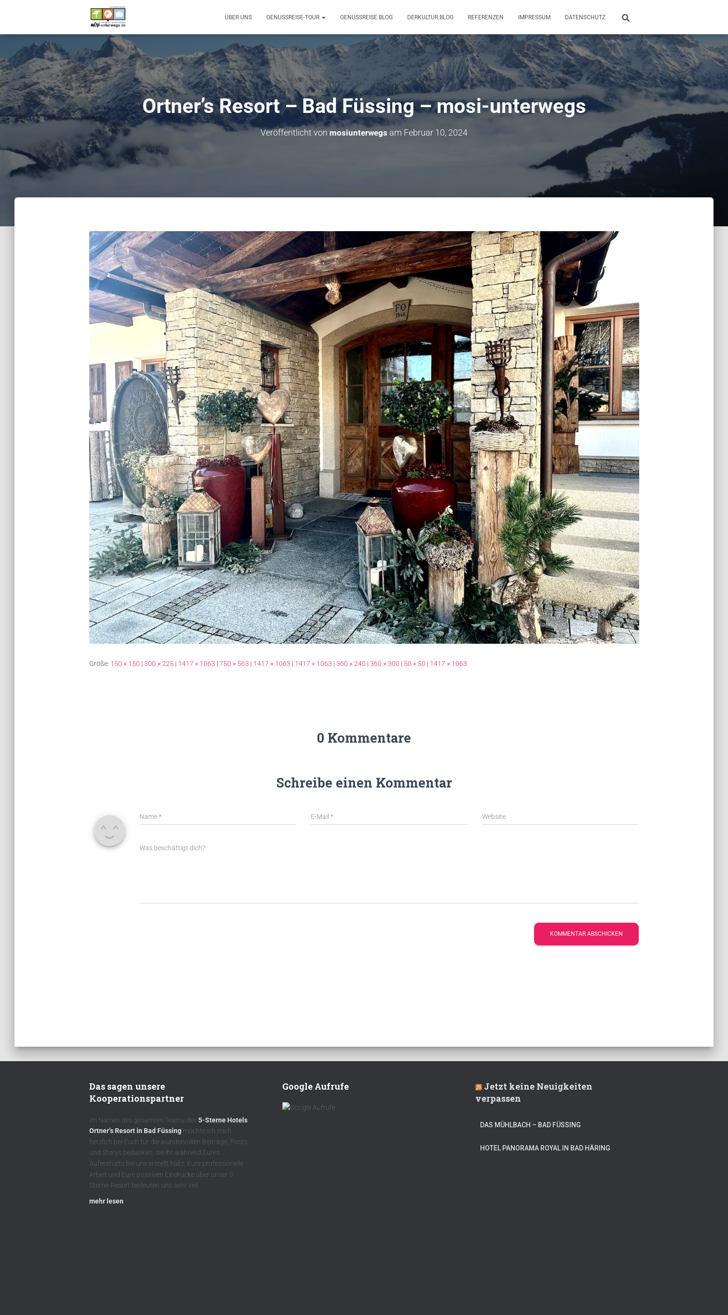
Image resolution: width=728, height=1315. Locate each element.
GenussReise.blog (366, 17)
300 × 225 (159, 663)
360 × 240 (351, 663)
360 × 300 (384, 663)
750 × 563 (234, 663)
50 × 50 (415, 663)
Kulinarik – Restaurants (134, 1292)
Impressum (534, 17)
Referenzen (486, 17)
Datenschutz (585, 17)
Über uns (238, 17)
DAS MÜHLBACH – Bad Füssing (530, 1129)
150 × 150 (125, 663)
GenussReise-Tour (296, 17)
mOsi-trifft (270, 1292)
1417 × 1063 (196, 663)
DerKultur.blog (430, 17)
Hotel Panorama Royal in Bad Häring (545, 1152)
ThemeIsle (624, 1293)
